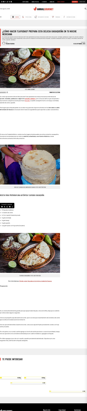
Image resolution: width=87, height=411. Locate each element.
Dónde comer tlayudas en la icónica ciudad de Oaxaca (35, 281)
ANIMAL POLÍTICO (35, 2)
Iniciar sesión (82, 1)
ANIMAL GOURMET (61, 2)
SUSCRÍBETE (75, 1)
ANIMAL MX (52, 2)
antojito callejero (30, 98)
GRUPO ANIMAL (25, 2)
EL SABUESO (44, 2)
